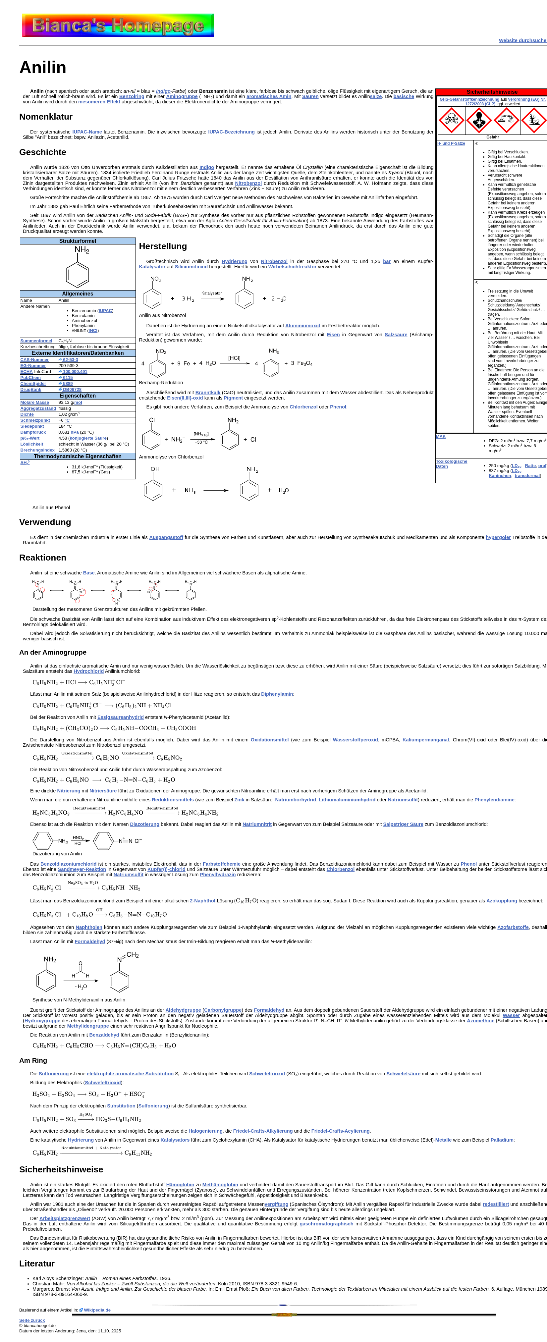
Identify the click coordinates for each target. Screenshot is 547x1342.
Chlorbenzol (304, 406)
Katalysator (152, 266)
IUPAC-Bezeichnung (231, 131)
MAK (441, 436)
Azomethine (480, 1020)
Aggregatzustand (38, 408)
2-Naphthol (202, 900)
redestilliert (496, 1204)
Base (89, 572)
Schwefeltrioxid (267, 1073)
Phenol (338, 406)
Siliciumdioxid (191, 266)
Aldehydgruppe (183, 1010)
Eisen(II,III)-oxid (185, 398)
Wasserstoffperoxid (355, 739)
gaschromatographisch (327, 1223)
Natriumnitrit (257, 824)
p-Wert (30, 438)
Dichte (27, 414)
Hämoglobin (180, 1184)
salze (376, 96)
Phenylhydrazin (218, 874)
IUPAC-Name (87, 131)
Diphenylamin (277, 694)
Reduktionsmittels (173, 799)
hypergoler (498, 537)
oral (542, 465)
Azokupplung (501, 900)
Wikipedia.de (97, 1310)
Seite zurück (32, 1320)
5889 (66, 383)
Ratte (530, 465)
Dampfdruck (33, 432)
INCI (93, 330)
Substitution (121, 1105)
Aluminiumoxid (302, 325)
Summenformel (36, 340)
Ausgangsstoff (166, 537)
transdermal (527, 475)
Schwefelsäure (403, 1073)
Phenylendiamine (494, 799)
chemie (232, 864)
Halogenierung (206, 1131)
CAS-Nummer (35, 359)
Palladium (502, 1140)
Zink (239, 799)
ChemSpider (33, 383)
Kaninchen (500, 475)
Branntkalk (208, 392)
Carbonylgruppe (223, 1010)
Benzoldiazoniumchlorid (68, 864)
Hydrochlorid (89, 671)
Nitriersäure (103, 790)
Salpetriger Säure (403, 824)
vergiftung (277, 1204)
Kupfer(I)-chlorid (166, 869)
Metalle (443, 1140)
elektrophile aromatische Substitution (130, 1073)
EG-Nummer (33, 365)
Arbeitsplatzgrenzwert (64, 1218)
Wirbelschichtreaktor (292, 266)
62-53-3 (68, 359)
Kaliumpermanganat (426, 739)
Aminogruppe (181, 96)
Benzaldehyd (104, 1035)
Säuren (310, 96)
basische (404, 96)
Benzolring (131, 96)
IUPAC (105, 310)
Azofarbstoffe (512, 927)
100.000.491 (73, 371)
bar (387, 261)
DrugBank (31, 389)
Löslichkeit (32, 444)
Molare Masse (35, 402)
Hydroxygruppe (42, 1020)
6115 (66, 377)
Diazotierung (144, 824)
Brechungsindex (38, 450)
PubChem (31, 377)
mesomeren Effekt (99, 101)
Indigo (163, 91)
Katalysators (175, 1140)
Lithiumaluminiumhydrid (347, 799)
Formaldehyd (90, 941)
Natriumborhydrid (295, 799)
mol (78, 402)
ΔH (25, 462)
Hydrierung (234, 261)
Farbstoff (213, 864)
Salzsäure (396, 334)
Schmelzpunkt (35, 420)
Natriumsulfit (403, 799)
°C (67, 420)
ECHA (27, 371)
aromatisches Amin (268, 96)
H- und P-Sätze (451, 143)
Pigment (233, 398)
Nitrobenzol (248, 183)
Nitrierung (68, 790)
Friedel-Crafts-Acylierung (340, 1131)
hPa (75, 432)
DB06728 (70, 389)
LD (516, 465)
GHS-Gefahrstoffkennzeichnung (469, 99)
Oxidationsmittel (270, 739)
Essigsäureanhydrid (120, 717)
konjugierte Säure (88, 438)
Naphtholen (89, 927)
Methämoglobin (220, 1184)
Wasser (511, 1015)
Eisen (333, 334)
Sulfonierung (54, 1073)
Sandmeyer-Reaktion (82, 869)
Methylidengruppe (88, 1026)
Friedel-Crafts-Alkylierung (263, 1131)
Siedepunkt (32, 426)
